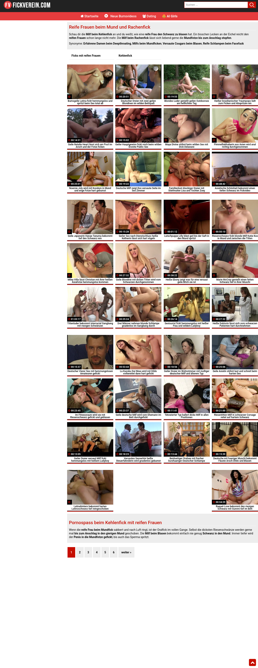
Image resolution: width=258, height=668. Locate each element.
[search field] (216, 5)
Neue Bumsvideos (120, 16)
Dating (149, 16)
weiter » (126, 552)
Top (252, 662)
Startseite (90, 16)
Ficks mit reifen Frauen (86, 55)
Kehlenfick (125, 55)
